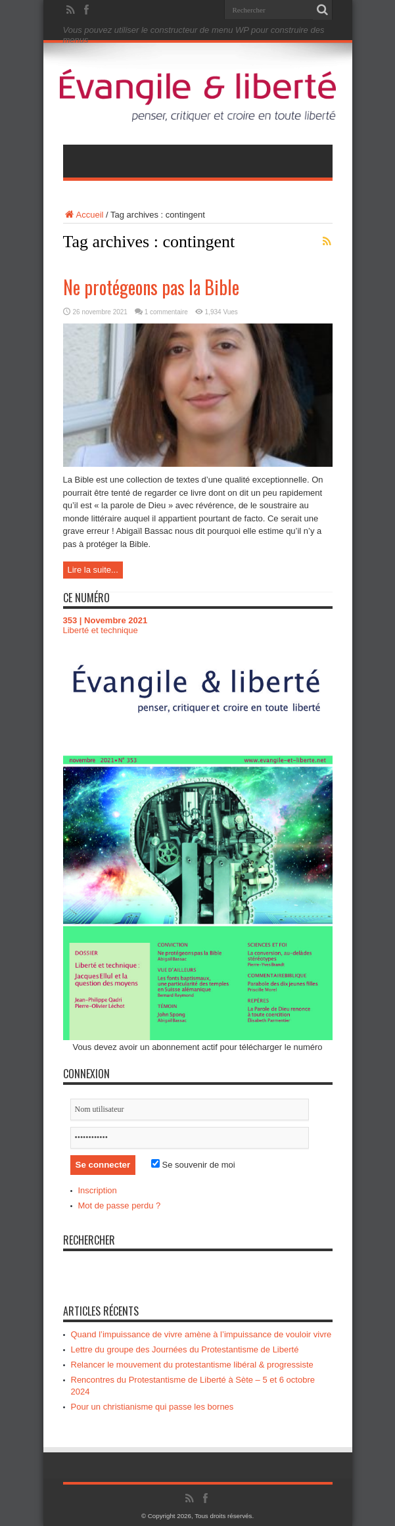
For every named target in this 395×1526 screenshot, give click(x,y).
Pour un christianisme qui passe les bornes (152, 1407)
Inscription (97, 1190)
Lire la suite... (93, 570)
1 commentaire (166, 312)
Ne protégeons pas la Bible (151, 287)
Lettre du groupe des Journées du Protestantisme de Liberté (185, 1349)
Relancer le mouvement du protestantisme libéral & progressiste (192, 1365)
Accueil (83, 215)
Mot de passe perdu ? (119, 1205)
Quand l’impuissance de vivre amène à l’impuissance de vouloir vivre (201, 1334)
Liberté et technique (100, 630)
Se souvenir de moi (193, 1165)
